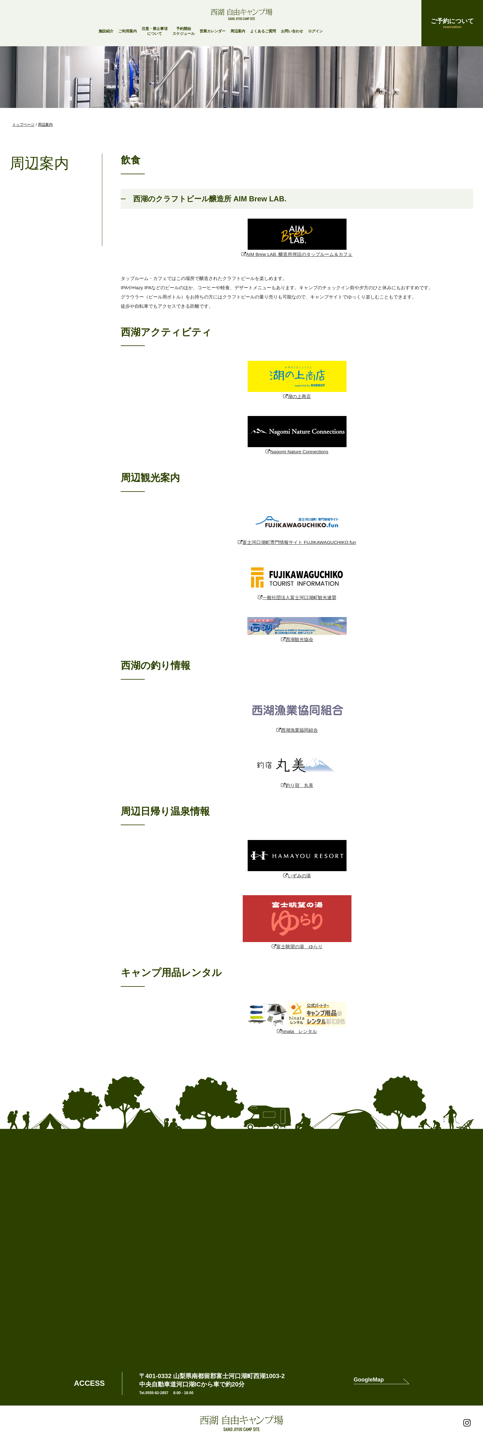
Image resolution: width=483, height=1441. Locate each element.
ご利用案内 (127, 31)
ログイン (315, 31)
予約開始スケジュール (183, 31)
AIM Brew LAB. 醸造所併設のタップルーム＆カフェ (299, 254)
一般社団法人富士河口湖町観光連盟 (299, 597)
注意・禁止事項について (155, 31)
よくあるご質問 (263, 31)
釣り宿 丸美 (299, 785)
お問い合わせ (292, 31)
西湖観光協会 (299, 639)
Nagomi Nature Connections (299, 451)
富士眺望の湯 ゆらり (299, 946)
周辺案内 (237, 31)
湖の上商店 (299, 396)
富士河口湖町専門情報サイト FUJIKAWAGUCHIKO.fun (299, 542)
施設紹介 (106, 31)
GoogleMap (369, 1380)
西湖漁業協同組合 (299, 730)
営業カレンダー (212, 31)
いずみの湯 (299, 875)
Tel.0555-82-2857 (153, 1393)
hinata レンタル (299, 1031)
